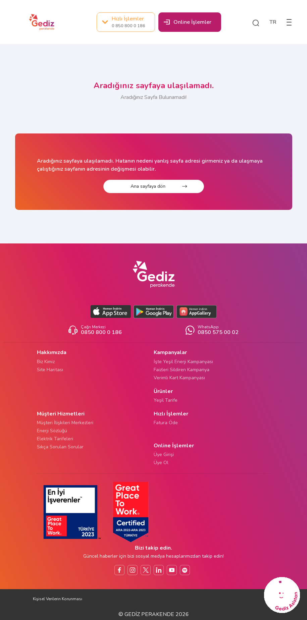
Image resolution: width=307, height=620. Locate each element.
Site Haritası (50, 370)
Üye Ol (161, 462)
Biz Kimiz (46, 361)
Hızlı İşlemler (123, 22)
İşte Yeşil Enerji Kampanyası (183, 361)
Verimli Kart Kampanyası (179, 378)
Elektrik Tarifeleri (55, 439)
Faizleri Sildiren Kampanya (181, 370)
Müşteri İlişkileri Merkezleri (65, 422)
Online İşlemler (187, 22)
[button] (255, 22)
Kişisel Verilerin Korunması (57, 599)
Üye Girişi (164, 454)
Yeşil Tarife (165, 400)
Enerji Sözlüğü (52, 431)
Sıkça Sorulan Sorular (60, 447)
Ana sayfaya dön (159, 186)
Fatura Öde (166, 422)
